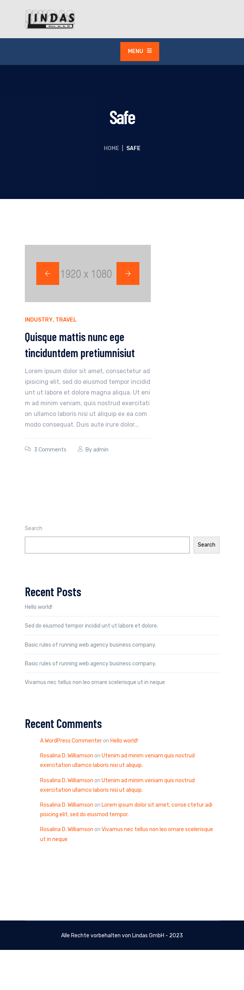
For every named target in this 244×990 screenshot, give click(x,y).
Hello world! (38, 607)
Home (111, 148)
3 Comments (50, 450)
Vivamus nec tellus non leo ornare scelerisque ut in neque (95, 682)
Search (33, 528)
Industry (39, 320)
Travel (66, 320)
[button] (47, 273)
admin (100, 450)
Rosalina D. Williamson (66, 755)
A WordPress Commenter (71, 741)
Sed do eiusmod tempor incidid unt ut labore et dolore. (91, 626)
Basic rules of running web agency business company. (90, 645)
